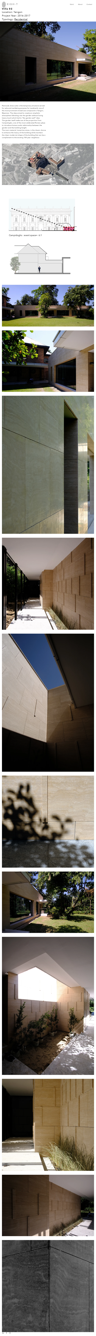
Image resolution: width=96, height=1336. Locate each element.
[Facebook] (6, 1333)
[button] (72, 4)
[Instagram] (10, 1333)
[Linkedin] (3, 1333)
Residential (21, 19)
